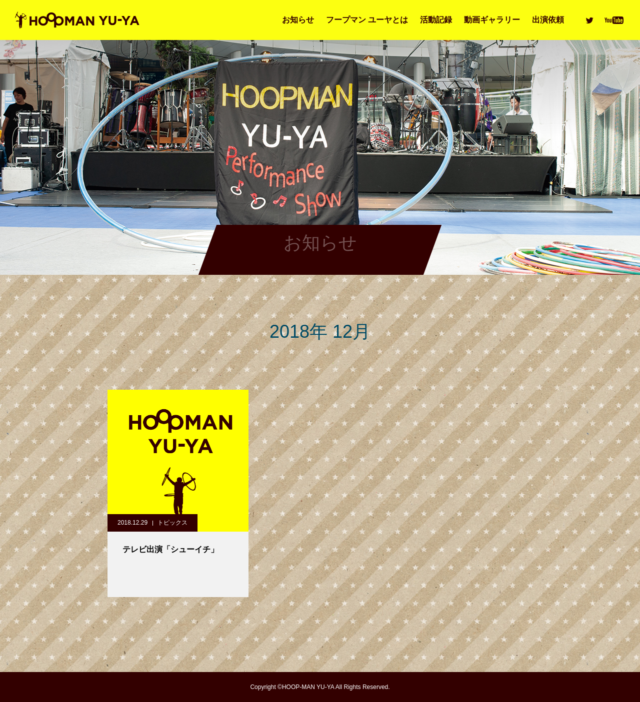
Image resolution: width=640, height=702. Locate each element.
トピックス (173, 522)
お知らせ (298, 19)
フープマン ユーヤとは (367, 19)
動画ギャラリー (492, 19)
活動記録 (436, 19)
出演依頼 (548, 19)
